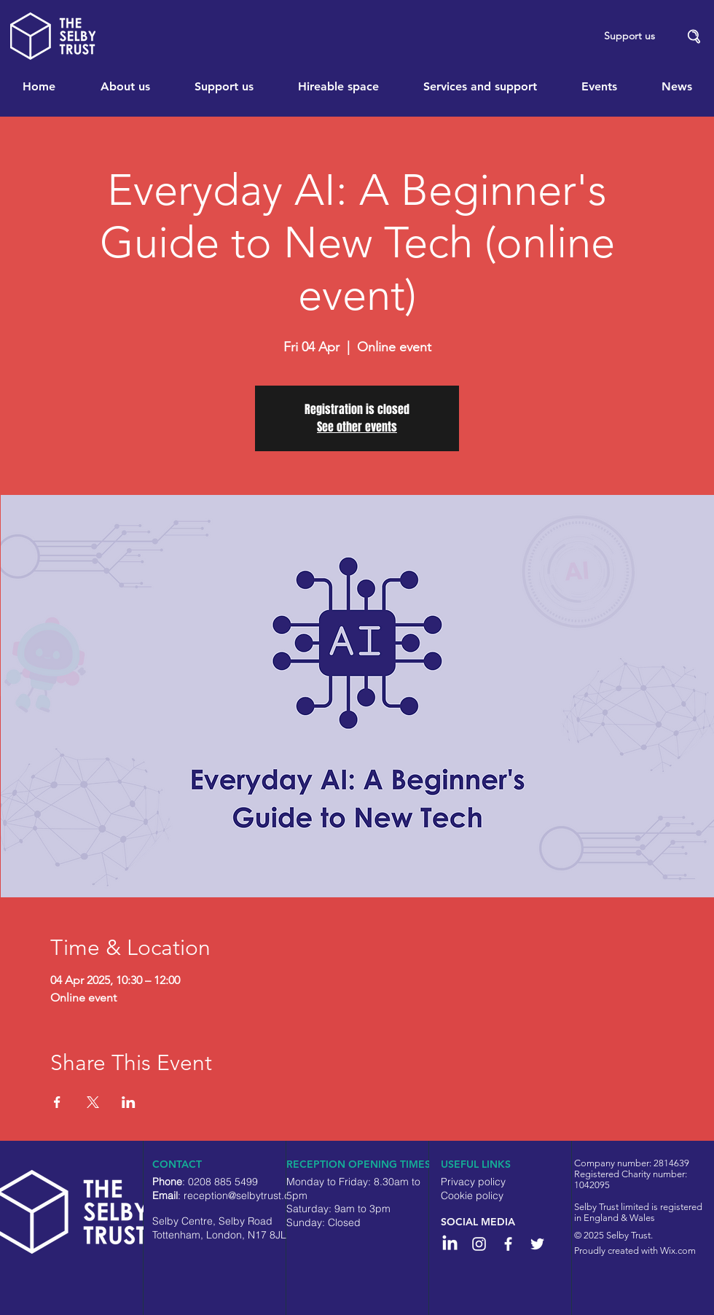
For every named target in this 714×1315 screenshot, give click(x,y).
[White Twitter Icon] (537, 1244)
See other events (357, 426)
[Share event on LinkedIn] (129, 1102)
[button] (694, 37)
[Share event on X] (93, 1102)
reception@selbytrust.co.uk (247, 1195)
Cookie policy (472, 1195)
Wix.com (678, 1250)
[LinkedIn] (450, 1244)
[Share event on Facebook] (57, 1102)
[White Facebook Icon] (508, 1244)
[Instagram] (479, 1244)
